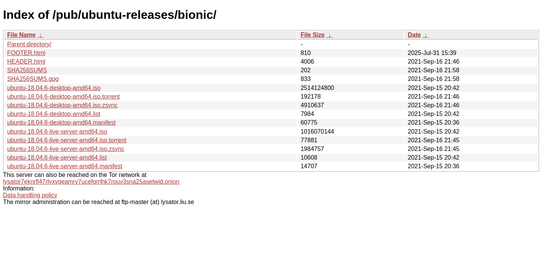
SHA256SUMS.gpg (33, 79)
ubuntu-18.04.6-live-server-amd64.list (57, 157)
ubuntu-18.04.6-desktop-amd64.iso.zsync (62, 105)
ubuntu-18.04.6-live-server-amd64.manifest (64, 166)
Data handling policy (30, 195)
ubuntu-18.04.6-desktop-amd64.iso (53, 88)
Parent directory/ (29, 44)
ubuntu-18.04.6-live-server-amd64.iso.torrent (66, 140)
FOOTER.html (26, 53)
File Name (21, 35)
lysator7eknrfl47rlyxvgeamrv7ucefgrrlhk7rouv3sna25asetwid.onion (91, 181)
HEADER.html (26, 61)
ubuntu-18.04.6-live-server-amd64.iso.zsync (65, 149)
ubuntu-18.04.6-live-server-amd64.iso (57, 131)
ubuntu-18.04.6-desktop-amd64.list (53, 114)
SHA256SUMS (27, 70)
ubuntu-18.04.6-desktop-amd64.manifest (61, 122)
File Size (313, 35)
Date (414, 35)
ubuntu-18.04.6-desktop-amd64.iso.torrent (63, 96)
